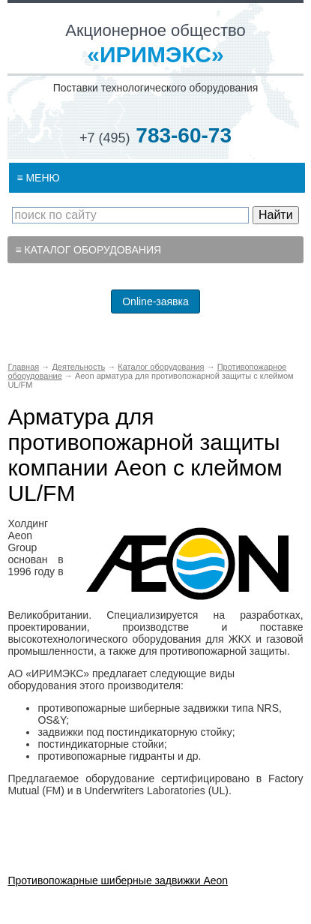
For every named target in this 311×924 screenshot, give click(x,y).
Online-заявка (155, 302)
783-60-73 (155, 135)
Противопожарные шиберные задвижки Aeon (117, 880)
